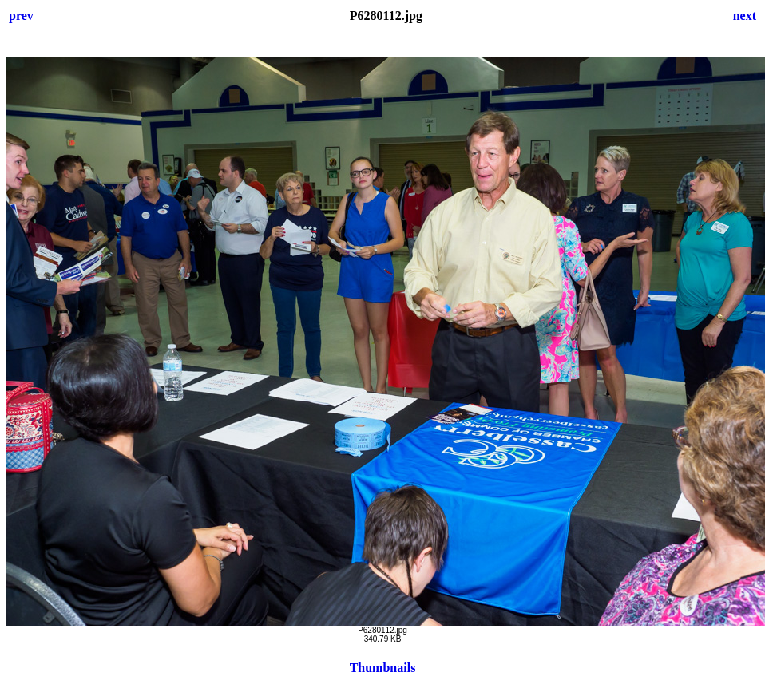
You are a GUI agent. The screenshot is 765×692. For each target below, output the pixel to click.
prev (21, 15)
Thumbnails (383, 667)
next (744, 15)
